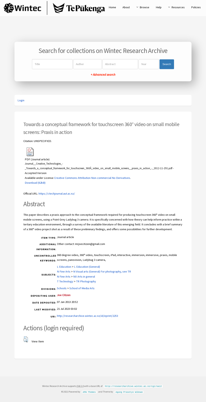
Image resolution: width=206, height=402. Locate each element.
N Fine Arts (63, 271)
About (126, 7)
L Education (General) (87, 266)
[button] (25, 339)
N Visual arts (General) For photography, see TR (102, 271)
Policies (196, 7)
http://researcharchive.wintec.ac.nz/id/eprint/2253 (87, 316)
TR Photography (86, 281)
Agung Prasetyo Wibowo (129, 391)
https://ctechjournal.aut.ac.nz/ (57, 193)
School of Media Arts (82, 288)
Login (21, 100)
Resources (178, 7)
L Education (64, 266)
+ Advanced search (103, 75)
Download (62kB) (35, 182)
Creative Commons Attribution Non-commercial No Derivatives (92, 178)
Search (167, 64)
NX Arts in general (84, 276)
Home (112, 7)
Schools (62, 288)
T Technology (65, 281)
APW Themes (89, 391)
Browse (144, 7)
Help (159, 7)
